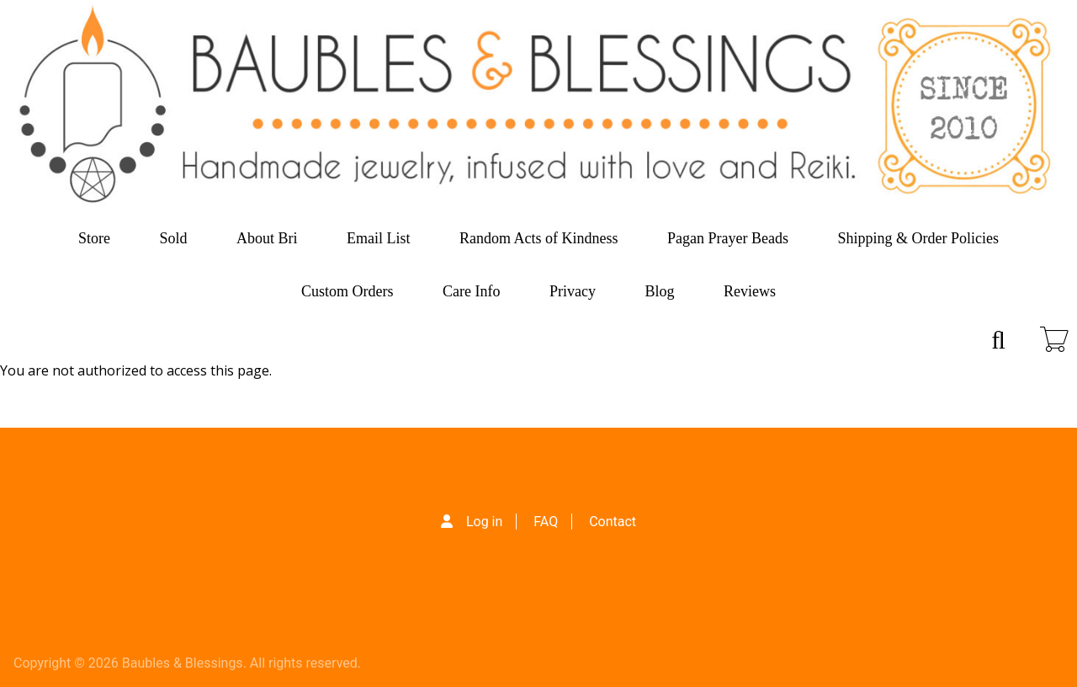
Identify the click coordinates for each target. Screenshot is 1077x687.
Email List (379, 238)
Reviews (750, 291)
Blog (659, 291)
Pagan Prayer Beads (727, 238)
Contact (612, 522)
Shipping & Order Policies (919, 238)
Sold (174, 238)
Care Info (471, 291)
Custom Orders (347, 291)
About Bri (267, 238)
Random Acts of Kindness (538, 238)
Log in (484, 522)
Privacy (572, 291)
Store (94, 238)
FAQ (545, 522)
